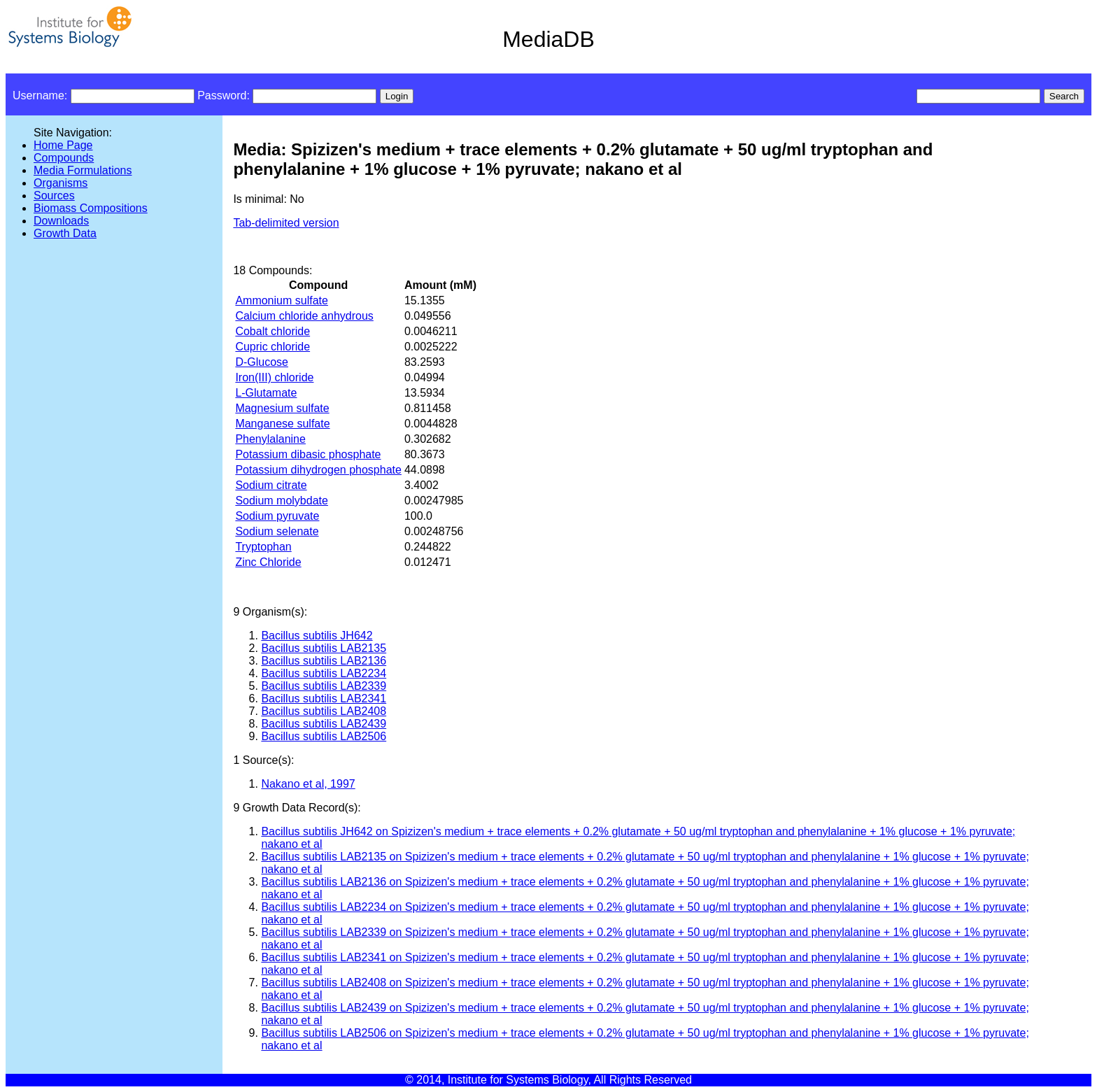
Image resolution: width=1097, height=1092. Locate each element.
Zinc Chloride (268, 562)
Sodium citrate (270, 485)
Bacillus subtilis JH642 (316, 635)
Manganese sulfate (282, 424)
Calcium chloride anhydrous (304, 316)
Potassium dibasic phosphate (308, 454)
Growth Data (65, 233)
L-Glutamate (266, 393)
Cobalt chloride (272, 331)
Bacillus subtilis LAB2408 (323, 711)
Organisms (60, 183)
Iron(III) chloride (274, 377)
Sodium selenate (276, 531)
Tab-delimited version (286, 223)
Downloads (61, 221)
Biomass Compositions (91, 208)
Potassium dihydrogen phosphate (318, 470)
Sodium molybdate (281, 500)
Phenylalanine (270, 439)
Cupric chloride (272, 347)
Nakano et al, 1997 (308, 784)
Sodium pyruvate (277, 516)
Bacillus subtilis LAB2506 (323, 736)
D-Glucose (261, 362)
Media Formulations (83, 170)
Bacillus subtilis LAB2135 (323, 648)
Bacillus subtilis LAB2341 (323, 698)
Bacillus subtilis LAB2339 (323, 686)
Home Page (63, 145)
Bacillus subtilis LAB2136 (323, 661)
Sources (54, 195)
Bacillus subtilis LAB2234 (323, 673)
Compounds (64, 158)
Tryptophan (263, 547)
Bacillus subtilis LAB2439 (323, 724)
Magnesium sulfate (282, 408)
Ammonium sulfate (281, 300)
